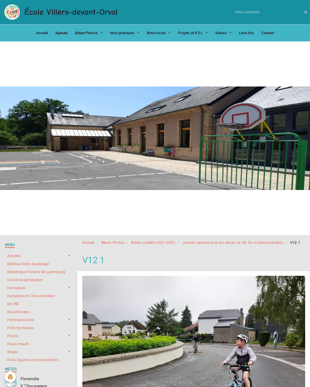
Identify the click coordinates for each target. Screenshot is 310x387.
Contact (267, 33)
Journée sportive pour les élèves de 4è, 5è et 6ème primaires (232, 242)
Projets (12, 336)
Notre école (156, 33)
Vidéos (221, 33)
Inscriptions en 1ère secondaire (31, 296)
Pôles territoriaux (20, 328)
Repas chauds (18, 344)
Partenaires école (20, 320)
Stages (12, 352)
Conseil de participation (25, 280)
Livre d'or (246, 33)
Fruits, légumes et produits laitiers (33, 360)
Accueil (42, 33)
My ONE (13, 304)
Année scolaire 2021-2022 (153, 242)
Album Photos (86, 33)
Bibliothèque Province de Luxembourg (36, 272)
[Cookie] (10, 376)
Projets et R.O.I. (191, 33)
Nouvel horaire (18, 312)
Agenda (61, 33)
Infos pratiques (122, 33)
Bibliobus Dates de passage (28, 264)
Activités (14, 256)
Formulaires (16, 288)
